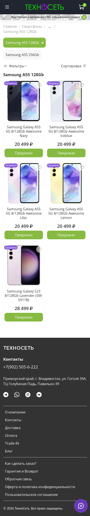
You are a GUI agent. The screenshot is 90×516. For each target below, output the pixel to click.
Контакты (13, 420)
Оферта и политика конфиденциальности (40, 486)
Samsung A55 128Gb (22, 42)
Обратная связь (18, 479)
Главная (10, 26)
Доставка (13, 427)
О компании (15, 412)
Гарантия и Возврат (21, 471)
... (49, 26)
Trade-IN (12, 443)
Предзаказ (24, 153)
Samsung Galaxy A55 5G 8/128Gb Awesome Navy (24, 131)
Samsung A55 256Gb (22, 54)
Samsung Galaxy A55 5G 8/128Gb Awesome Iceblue (66, 131)
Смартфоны (32, 26)
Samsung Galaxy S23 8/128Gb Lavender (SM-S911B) (24, 295)
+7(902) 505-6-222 (20, 367)
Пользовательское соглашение (31, 494)
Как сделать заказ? (20, 463)
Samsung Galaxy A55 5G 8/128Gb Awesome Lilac (24, 213)
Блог (9, 451)
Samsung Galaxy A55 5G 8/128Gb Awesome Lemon (66, 213)
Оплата (11, 435)
